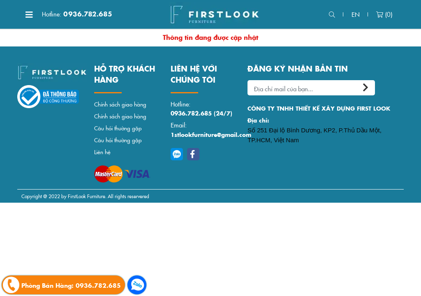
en (356, 14)
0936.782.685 (77, 14)
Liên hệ (102, 152)
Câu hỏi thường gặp (118, 128)
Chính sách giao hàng (120, 104)
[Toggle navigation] (29, 14)
